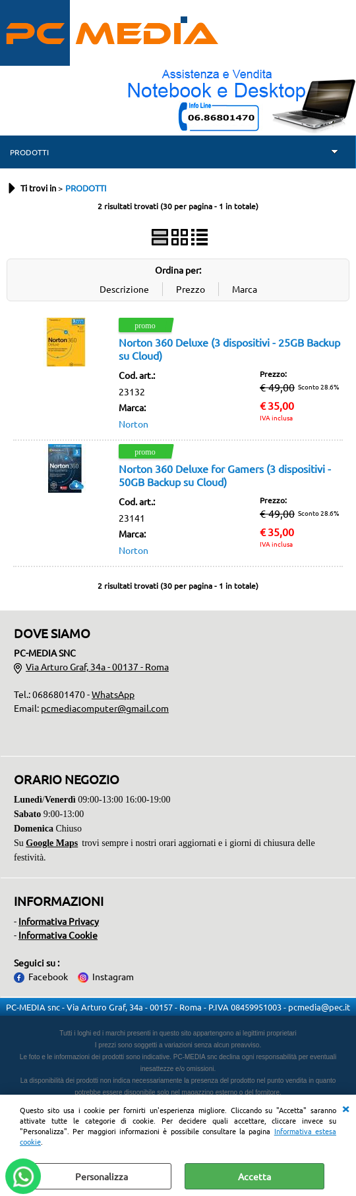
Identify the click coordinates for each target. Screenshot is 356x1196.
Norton (133, 424)
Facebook (48, 976)
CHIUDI (345, 1107)
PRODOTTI (29, 152)
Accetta (254, 1176)
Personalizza (101, 1176)
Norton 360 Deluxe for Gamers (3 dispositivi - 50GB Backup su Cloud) (225, 475)
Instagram (113, 976)
